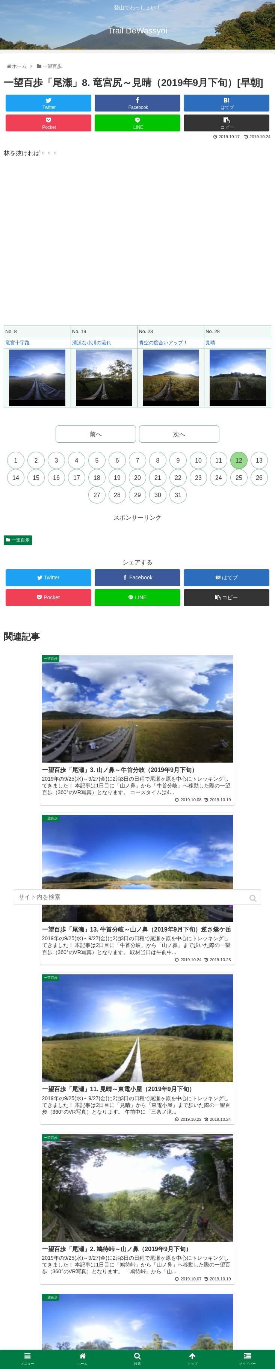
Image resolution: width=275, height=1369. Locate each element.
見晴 (210, 342)
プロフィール (137, 1326)
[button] (253, 898)
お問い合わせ (227, 1337)
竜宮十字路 (17, 342)
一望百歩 (21, 540)
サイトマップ (137, 1337)
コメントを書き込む (138, 1130)
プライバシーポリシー (47, 1337)
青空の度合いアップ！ (163, 342)
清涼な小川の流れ (91, 342)
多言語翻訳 (137, 1348)
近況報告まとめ (227, 1326)
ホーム (48, 1326)
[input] (137, 897)
